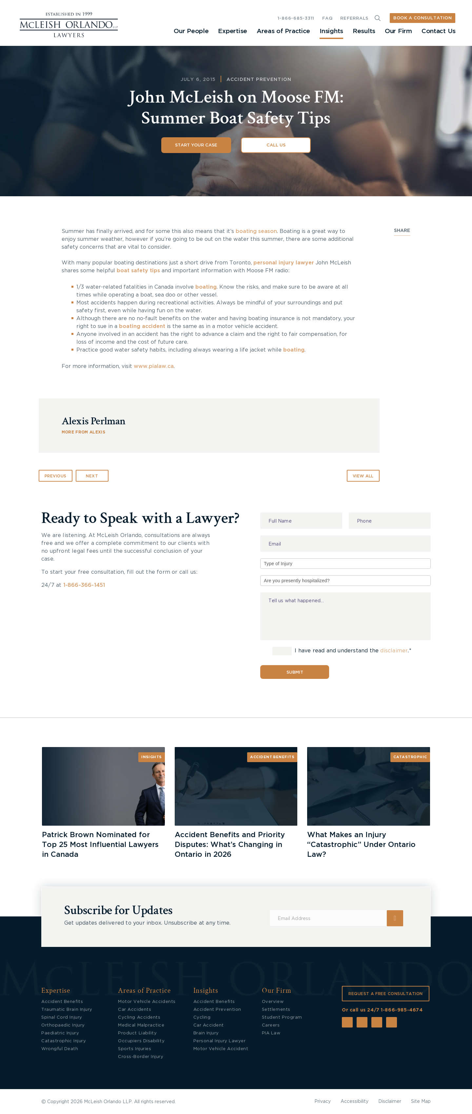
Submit (294, 672)
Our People (191, 31)
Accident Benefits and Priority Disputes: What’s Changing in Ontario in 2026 (230, 844)
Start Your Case (196, 145)
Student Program (282, 1017)
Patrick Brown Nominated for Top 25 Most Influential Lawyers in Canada (100, 844)
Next (92, 476)
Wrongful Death (59, 1049)
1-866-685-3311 (296, 18)
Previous (56, 476)
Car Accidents (134, 1010)
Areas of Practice (283, 31)
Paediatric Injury (60, 1033)
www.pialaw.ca (154, 366)
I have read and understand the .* (341, 651)
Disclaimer (389, 1101)
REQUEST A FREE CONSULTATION (385, 994)
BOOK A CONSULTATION (422, 18)
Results (364, 31)
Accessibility (354, 1101)
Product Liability (137, 1033)
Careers (271, 1025)
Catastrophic (410, 757)
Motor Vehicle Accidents (146, 1002)
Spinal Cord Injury (61, 1017)
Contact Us (439, 31)
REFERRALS (354, 18)
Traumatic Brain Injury (66, 1010)
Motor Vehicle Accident (220, 1049)
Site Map (421, 1101)
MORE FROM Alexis (83, 432)
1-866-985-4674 (402, 1010)
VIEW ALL (363, 476)
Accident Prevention (258, 79)
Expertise (232, 31)
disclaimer (394, 651)
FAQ (327, 18)
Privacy (322, 1101)
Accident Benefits (272, 757)
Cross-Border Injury (140, 1057)
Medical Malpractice (141, 1025)
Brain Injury (206, 1033)
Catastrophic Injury (63, 1041)
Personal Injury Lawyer (219, 1041)
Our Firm (398, 31)
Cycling (202, 1017)
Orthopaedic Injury (63, 1025)
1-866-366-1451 (84, 585)
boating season (256, 231)
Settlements (276, 1010)
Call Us (275, 145)
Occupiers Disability (141, 1041)
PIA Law (271, 1033)
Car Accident (208, 1025)
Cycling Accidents (139, 1017)
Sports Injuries (134, 1049)
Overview (273, 1002)
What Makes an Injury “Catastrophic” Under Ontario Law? (361, 844)
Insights (331, 31)
